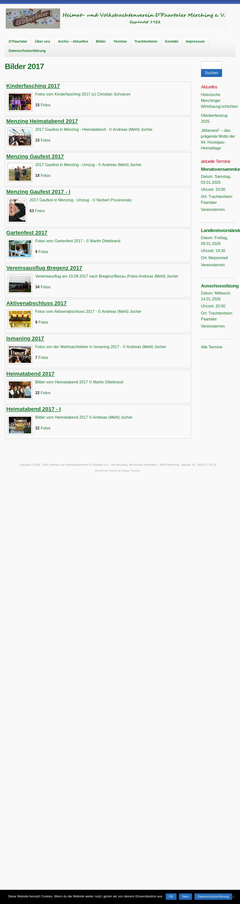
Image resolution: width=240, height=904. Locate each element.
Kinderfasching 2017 (33, 86)
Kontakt (171, 41)
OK (171, 896)
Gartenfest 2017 (27, 233)
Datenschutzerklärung (27, 51)
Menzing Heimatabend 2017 (42, 121)
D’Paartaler (18, 41)
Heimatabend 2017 (30, 374)
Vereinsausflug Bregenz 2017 (44, 268)
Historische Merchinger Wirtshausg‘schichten (219, 101)
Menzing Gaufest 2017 (35, 156)
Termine (120, 41)
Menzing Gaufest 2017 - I (38, 192)
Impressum (195, 41)
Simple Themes (131, 470)
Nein (185, 896)
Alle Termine (212, 347)
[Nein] (233, 896)
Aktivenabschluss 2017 (36, 303)
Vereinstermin (213, 210)
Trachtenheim (146, 41)
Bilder (101, 41)
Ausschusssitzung (220, 285)
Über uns (42, 41)
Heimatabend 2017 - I (33, 409)
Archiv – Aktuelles (73, 41)
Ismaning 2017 (25, 338)
